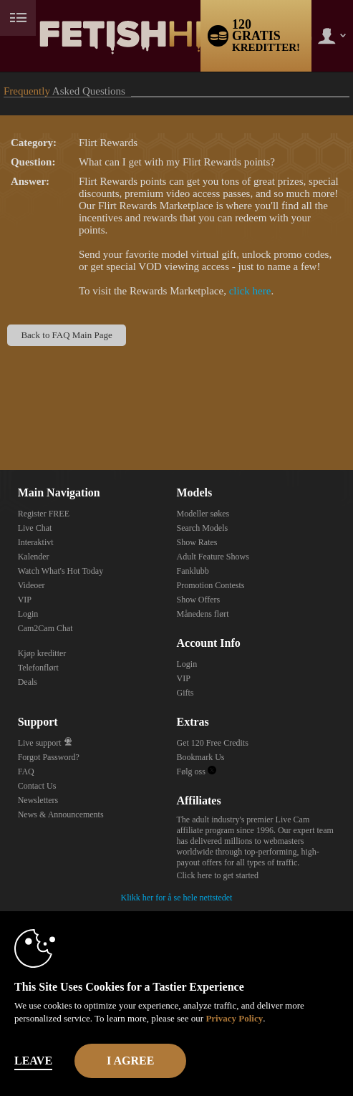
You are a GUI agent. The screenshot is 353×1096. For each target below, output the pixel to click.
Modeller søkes (202, 514)
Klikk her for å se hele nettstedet (177, 898)
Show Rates (196, 542)
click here (250, 291)
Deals (27, 682)
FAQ (26, 771)
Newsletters (38, 800)
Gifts (184, 693)
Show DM (0, 416)
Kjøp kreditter (42, 653)
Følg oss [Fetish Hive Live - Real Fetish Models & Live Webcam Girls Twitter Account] (196, 771)
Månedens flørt (202, 614)
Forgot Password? (48, 757)
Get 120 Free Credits (212, 743)
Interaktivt (36, 542)
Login (28, 614)
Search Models (202, 528)
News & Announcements (61, 814)
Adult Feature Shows (212, 557)
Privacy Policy (234, 1018)
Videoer (31, 585)
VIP (25, 600)
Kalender (33, 557)
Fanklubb (192, 571)
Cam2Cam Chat (45, 628)
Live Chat (35, 528)
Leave (33, 1060)
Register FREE (43, 514)
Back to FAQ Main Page (66, 335)
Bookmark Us (200, 757)
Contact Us (37, 786)
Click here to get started (217, 875)
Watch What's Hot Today (61, 571)
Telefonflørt (38, 668)
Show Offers (198, 600)
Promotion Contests (210, 585)
